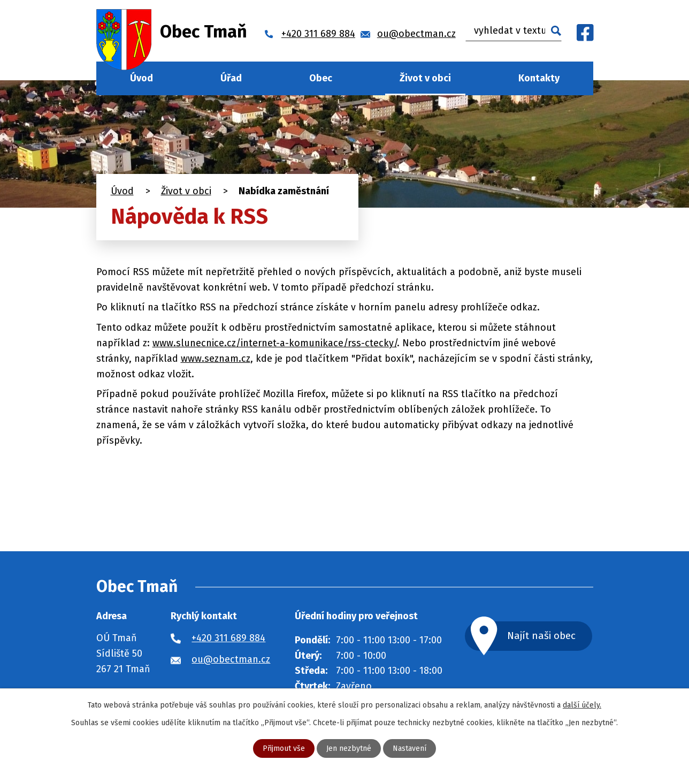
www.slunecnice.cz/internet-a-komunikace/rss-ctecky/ (274, 343)
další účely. (582, 705)
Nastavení (409, 748)
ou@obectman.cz (231, 659)
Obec (320, 78)
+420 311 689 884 (228, 638)
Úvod (141, 78)
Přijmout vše (284, 748)
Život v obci (425, 78)
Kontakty (539, 78)
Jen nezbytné (348, 748)
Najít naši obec (541, 635)
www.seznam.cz (215, 358)
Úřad (231, 78)
